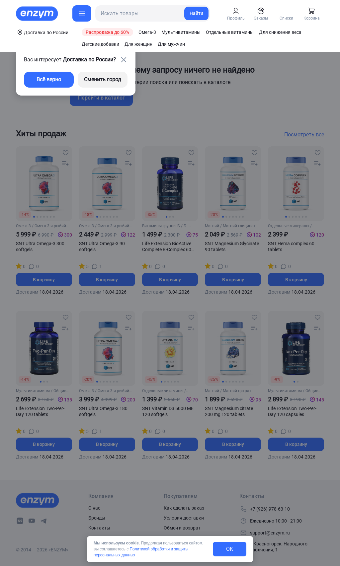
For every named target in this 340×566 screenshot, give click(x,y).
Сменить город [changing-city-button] (102, 79)
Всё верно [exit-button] (49, 79)
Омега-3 (147, 32)
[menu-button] (81, 13)
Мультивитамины (181, 32)
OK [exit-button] (229, 549)
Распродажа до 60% (107, 32)
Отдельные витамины (230, 32)
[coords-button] (42, 32)
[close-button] (124, 60)
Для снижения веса (280, 32)
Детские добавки (100, 44)
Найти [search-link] (196, 13)
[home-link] (37, 13)
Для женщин (138, 44)
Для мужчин (171, 44)
